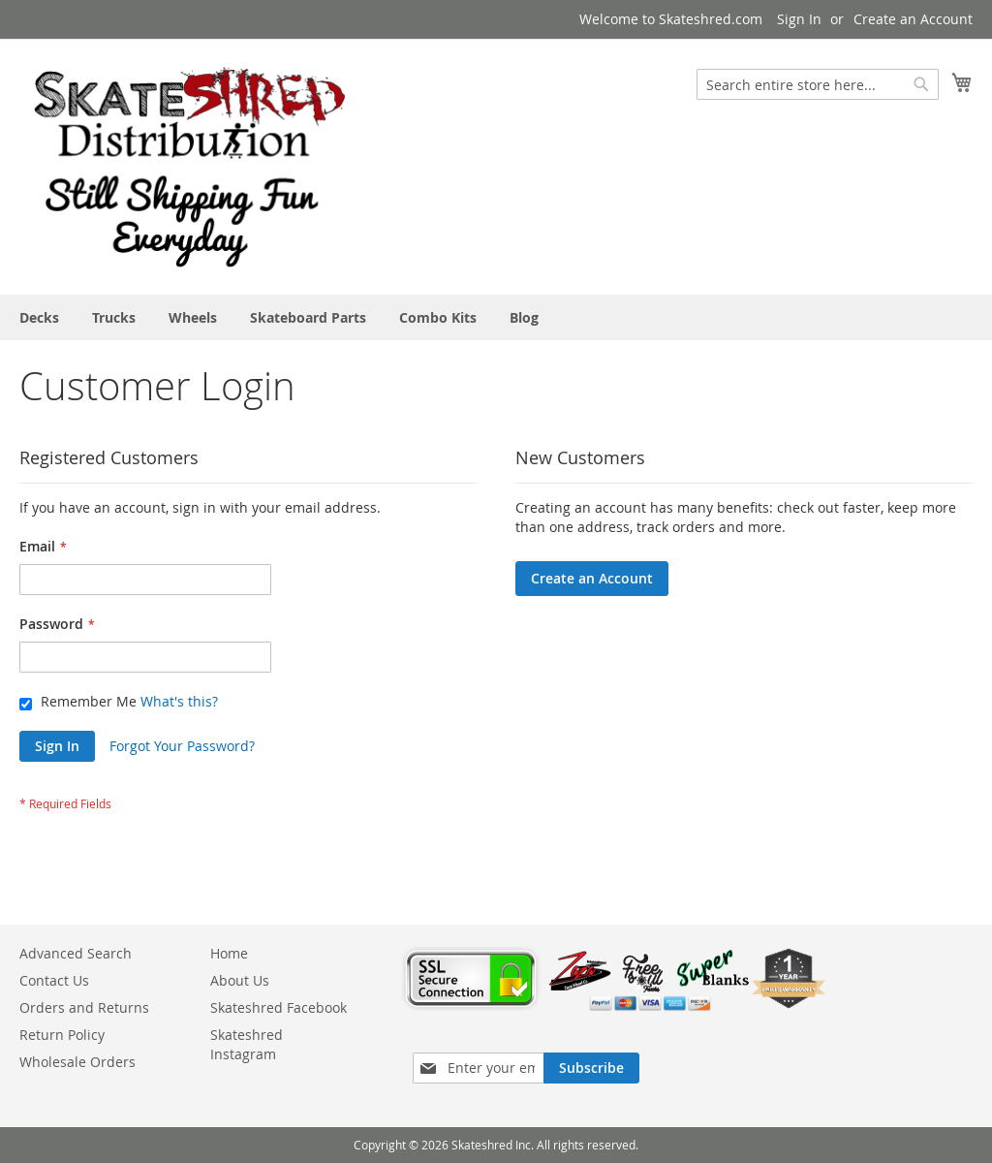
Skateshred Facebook (278, 1007)
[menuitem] (39, 317)
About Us (239, 980)
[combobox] (818, 84)
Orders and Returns (84, 1007)
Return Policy (62, 1034)
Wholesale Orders (77, 1062)
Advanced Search (75, 953)
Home (229, 953)
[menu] (496, 317)
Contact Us (54, 980)
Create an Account (913, 19)
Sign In (799, 19)
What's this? (179, 701)
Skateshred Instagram (246, 1044)
